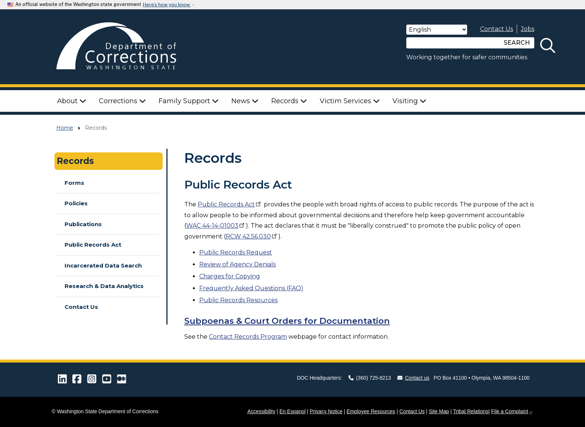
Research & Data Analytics (104, 286)
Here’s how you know (167, 4)
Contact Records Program (248, 336)
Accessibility (261, 411)
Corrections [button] (122, 101)
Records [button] (289, 101)
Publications (83, 224)
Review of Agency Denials (237, 264)
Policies (76, 203)
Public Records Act (93, 244)
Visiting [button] (409, 101)
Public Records (230, 204)
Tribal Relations (470, 411)
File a (512, 411)
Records (75, 161)
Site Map (439, 411)
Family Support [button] (189, 101)
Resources (238, 300)
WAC (216, 225)
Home (64, 127)
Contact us (413, 378)
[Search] (453, 42)
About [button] (71, 101)
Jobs (527, 28)
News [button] (245, 101)
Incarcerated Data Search (103, 265)
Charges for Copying (229, 276)
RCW (252, 236)
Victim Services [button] (350, 101)
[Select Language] (436, 30)
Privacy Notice (326, 411)
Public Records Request (235, 252)
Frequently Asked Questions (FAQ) (251, 288)
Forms (74, 182)
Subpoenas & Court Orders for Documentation (287, 321)
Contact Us (496, 28)
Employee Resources (371, 411)
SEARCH (517, 42)
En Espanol (292, 411)
